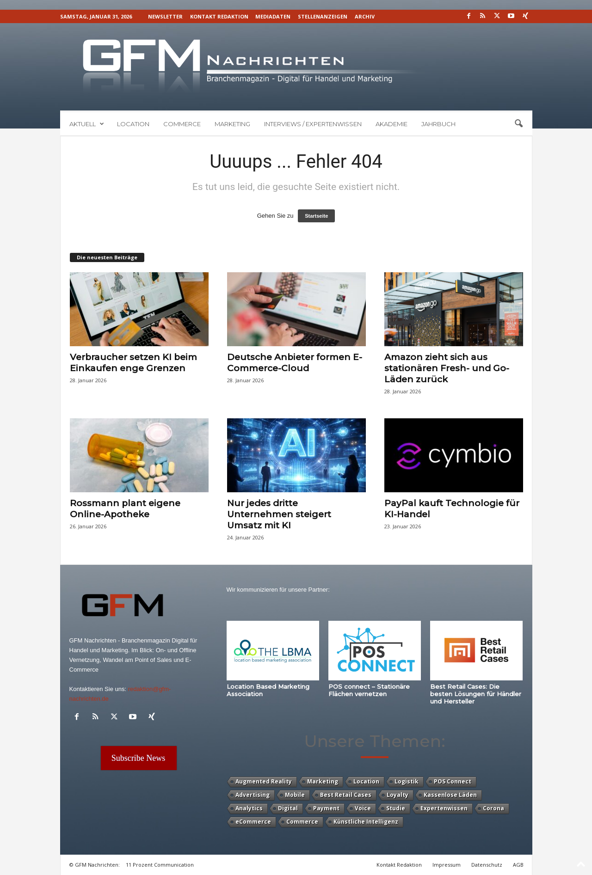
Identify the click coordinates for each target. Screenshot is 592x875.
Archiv (365, 16)
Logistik (407, 781)
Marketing (232, 124)
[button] (518, 124)
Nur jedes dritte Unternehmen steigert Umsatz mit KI (279, 514)
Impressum (446, 864)
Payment (326, 808)
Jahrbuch (438, 124)
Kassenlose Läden (450, 795)
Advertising (252, 795)
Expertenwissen (444, 808)
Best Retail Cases (345, 795)
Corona (493, 808)
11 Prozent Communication (160, 864)
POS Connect (452, 781)
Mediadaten (272, 16)
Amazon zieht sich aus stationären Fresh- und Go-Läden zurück (446, 368)
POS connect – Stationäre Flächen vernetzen (369, 690)
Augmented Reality (263, 781)
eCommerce (253, 822)
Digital (288, 808)
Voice (363, 808)
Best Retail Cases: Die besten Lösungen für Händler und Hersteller (475, 694)
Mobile (295, 795)
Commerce (182, 124)
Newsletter (165, 16)
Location (133, 124)
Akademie (391, 124)
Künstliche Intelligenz (365, 822)
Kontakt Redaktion (219, 16)
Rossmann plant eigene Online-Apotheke (125, 509)
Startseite (316, 216)
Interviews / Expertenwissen (313, 124)
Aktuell (86, 123)
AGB (518, 864)
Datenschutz (486, 864)
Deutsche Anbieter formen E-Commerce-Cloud (294, 362)
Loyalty (397, 795)
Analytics (249, 808)
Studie (395, 808)
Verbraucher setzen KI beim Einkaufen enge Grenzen (133, 362)
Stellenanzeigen (322, 16)
